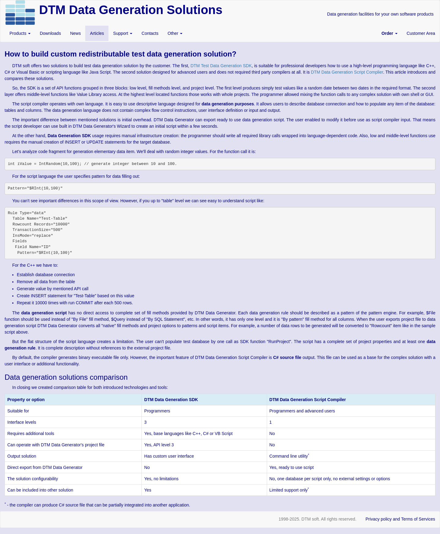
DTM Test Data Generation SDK (220, 65)
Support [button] (122, 33)
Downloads (50, 33)
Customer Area (421, 33)
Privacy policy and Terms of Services (400, 519)
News (75, 33)
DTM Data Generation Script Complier (347, 72)
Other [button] (175, 33)
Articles (97, 33)
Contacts (149, 33)
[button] (389, 33)
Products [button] (20, 33)
